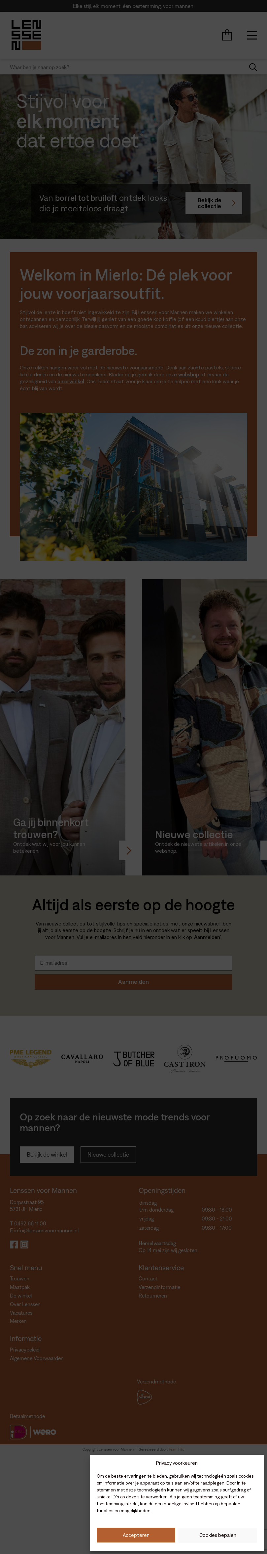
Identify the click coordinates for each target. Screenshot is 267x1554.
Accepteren (136, 1535)
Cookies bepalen (217, 1535)
